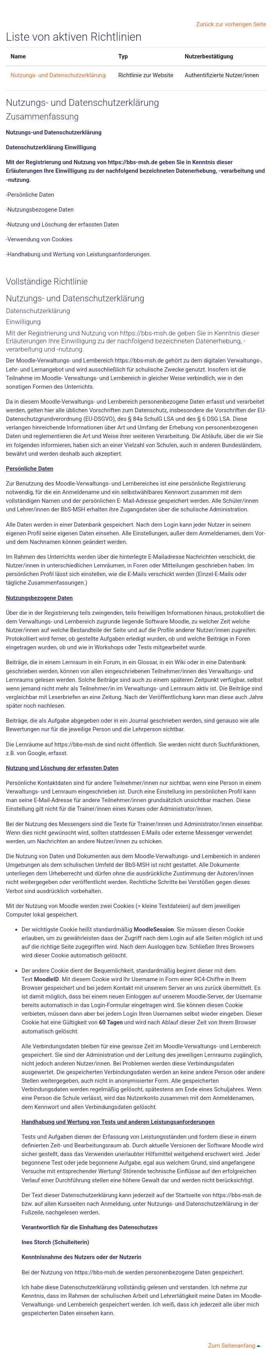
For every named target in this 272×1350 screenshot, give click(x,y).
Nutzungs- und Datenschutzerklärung (58, 75)
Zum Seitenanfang (235, 1345)
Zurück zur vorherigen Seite (231, 24)
